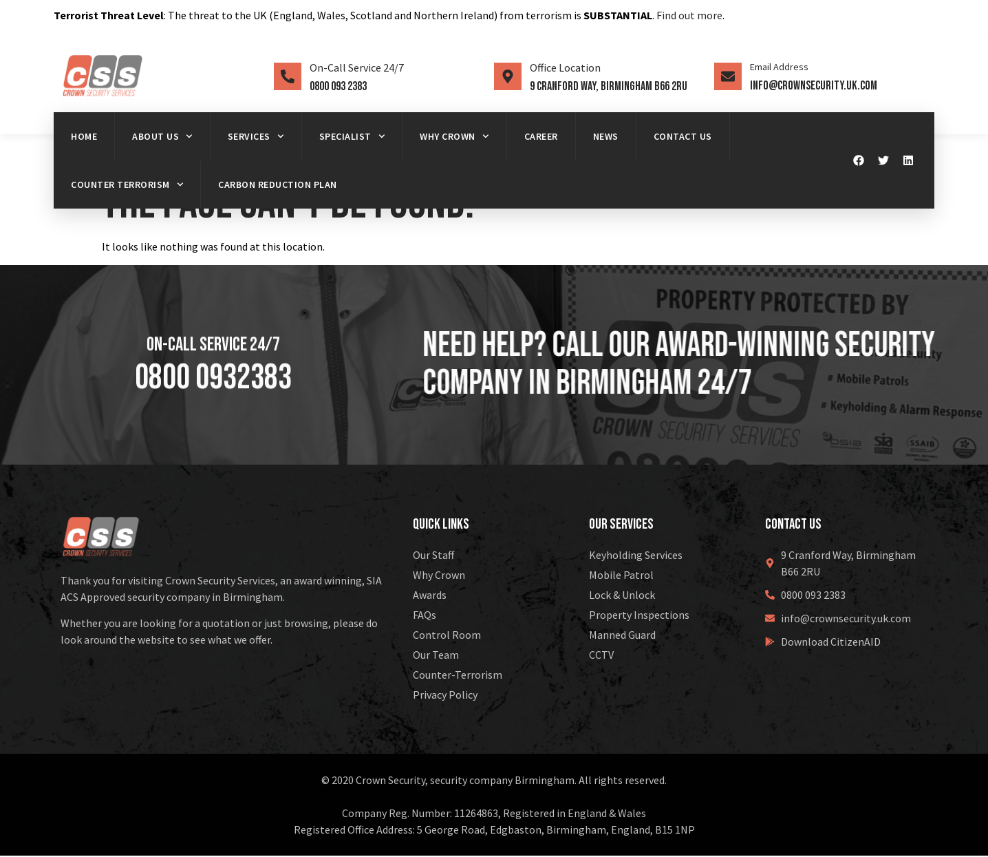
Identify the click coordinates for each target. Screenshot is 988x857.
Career (541, 136)
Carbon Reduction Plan (277, 184)
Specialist (352, 136)
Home (84, 136)
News (606, 136)
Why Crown (454, 136)
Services (256, 136)
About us (162, 136)
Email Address (779, 67)
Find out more (689, 15)
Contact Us (683, 136)
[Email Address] (728, 76)
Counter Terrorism (127, 184)
